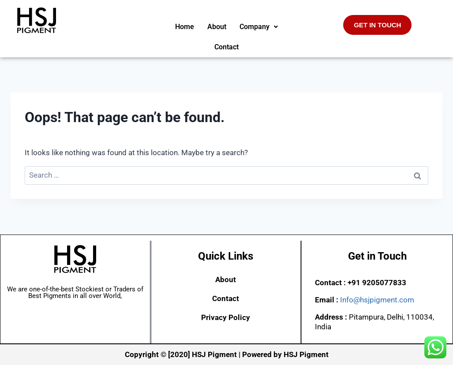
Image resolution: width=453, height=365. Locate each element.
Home (184, 26)
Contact (226, 47)
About (216, 26)
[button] (259, 27)
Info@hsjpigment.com (377, 299)
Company (259, 26)
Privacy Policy (225, 317)
